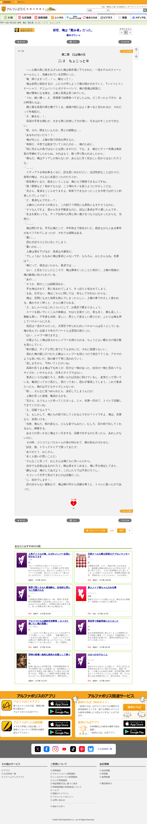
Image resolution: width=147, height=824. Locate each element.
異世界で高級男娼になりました (103, 621)
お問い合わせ (59, 800)
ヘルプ (56, 790)
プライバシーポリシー (63, 797)
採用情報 (106, 777)
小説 (7, 23)
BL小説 (13, 23)
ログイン (21, 2)
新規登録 (7, 2)
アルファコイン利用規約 (64, 773)
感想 (121, 530)
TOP (2, 23)
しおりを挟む (127, 51)
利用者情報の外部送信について (67, 787)
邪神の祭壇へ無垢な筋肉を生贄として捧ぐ (49, 654)
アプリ (7, 770)
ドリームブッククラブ (14, 777)
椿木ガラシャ (73, 35)
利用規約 (57, 770)
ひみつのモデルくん (98, 654)
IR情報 (105, 773)
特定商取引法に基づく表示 (65, 783)
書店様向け (107, 783)
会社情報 (106, 770)
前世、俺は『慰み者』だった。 (29, 23)
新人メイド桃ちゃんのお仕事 (102, 587)
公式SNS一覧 (106, 749)
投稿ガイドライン (61, 793)
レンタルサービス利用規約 (65, 777)
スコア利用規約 (60, 780)
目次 (73, 42)
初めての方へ (59, 806)
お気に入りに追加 (95, 530)
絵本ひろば (134, 707)
